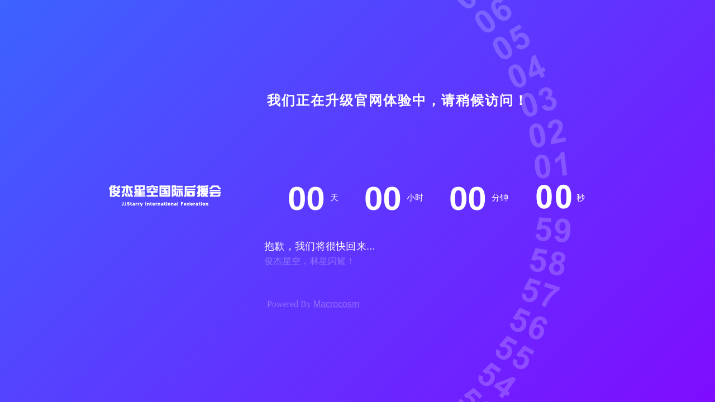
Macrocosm (336, 304)
